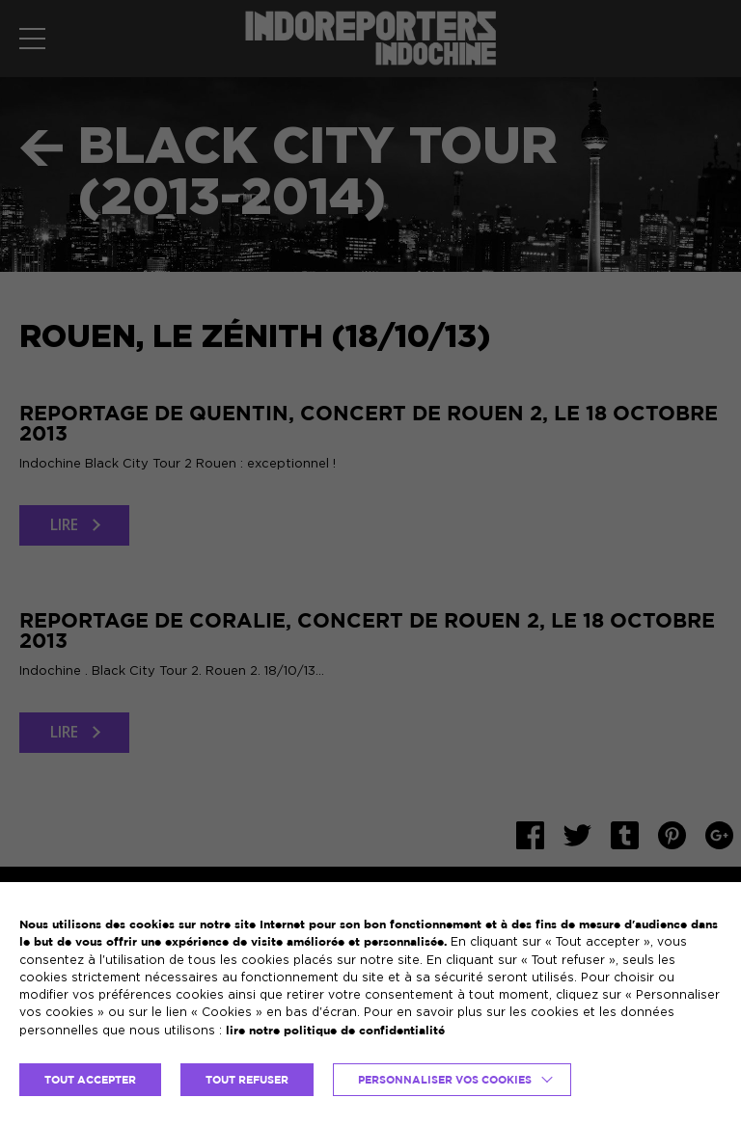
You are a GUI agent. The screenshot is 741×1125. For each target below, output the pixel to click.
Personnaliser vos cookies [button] (445, 1079)
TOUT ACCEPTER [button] (90, 1079)
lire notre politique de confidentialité (335, 1030)
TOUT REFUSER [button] (247, 1079)
